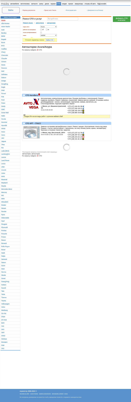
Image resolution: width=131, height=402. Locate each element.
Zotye (3, 316)
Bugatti (3, 39)
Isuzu (3, 132)
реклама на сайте (24, 393)
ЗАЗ (2, 329)
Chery (3, 52)
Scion (3, 265)
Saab (3, 253)
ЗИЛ (2, 332)
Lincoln (3, 170)
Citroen (3, 62)
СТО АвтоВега (31, 95)
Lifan (3, 167)
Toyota (3, 301)
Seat (3, 269)
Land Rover (5, 160)
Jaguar (3, 141)
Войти (10, 10)
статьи (66, 393)
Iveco (3, 135)
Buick (3, 42)
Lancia (3, 157)
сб (43, 29)
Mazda (3, 186)
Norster (3, 211)
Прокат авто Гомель (49, 10)
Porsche (4, 234)
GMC (3, 109)
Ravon (3, 240)
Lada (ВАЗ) (5, 151)
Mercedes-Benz (6, 189)
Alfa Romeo (5, 23)
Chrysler (4, 58)
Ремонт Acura (28, 23)
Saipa (3, 256)
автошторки (51, 23)
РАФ (2, 345)
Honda (3, 119)
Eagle (3, 87)
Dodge (3, 81)
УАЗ (2, 348)
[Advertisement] (121, 56)
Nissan (3, 208)
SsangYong (5, 281)
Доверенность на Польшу (95, 10)
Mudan (3, 205)
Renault (4, 243)
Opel (3, 221)
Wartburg (4, 310)
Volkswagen (5, 304)
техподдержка (34, 393)
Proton (3, 237)
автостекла (40, 23)
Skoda (3, 275)
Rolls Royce (5, 246)
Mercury (4, 192)
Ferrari (3, 93)
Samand (4, 259)
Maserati (4, 179)
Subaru (3, 285)
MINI (3, 199)
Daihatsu (4, 74)
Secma (3, 272)
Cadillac (4, 49)
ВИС (3, 323)
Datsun (3, 77)
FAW (3, 90)
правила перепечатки (45, 393)
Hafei (3, 116)
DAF (2, 71)
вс (48, 29)
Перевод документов (28, 10)
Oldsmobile (5, 218)
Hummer (4, 122)
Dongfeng (4, 84)
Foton (3, 103)
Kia (2, 148)
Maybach (4, 183)
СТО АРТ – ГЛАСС (33, 123)
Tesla (3, 294)
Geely (3, 106)
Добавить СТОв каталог (122, 19)
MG (2, 195)
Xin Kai (3, 313)
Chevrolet (4, 55)
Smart (3, 278)
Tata (2, 291)
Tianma (3, 297)
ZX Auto (4, 320)
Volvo (3, 307)
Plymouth (4, 227)
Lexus (3, 164)
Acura (3, 20)
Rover (3, 250)
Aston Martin (5, 26)
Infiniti (3, 128)
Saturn (3, 262)
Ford (3, 100)
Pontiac (3, 230)
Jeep (3, 144)
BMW (3, 36)
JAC (2, 138)
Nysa (3, 215)
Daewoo (4, 68)
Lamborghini (5, 154)
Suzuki (3, 288)
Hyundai (4, 125)
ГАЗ (2, 326)
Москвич (4, 342)
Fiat (2, 97)
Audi (2, 30)
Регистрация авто (70, 10)
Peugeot (4, 224)
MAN (3, 176)
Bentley (3, 33)
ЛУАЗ (3, 336)
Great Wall (5, 113)
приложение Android (57, 393)
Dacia (3, 65)
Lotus (3, 173)
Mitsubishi (4, 202)
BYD (3, 46)
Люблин (4, 339)
